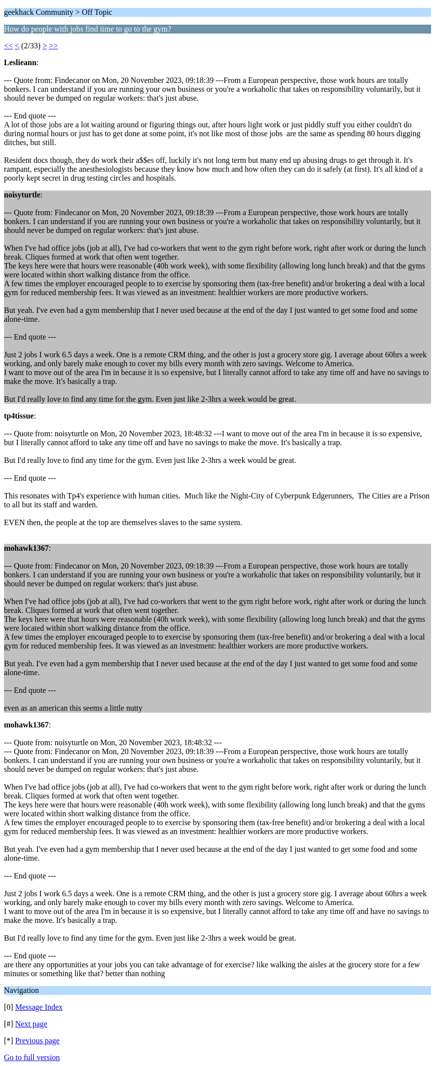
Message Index (39, 1007)
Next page (31, 1024)
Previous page (37, 1040)
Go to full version (32, 1057)
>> (53, 45)
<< (8, 45)
